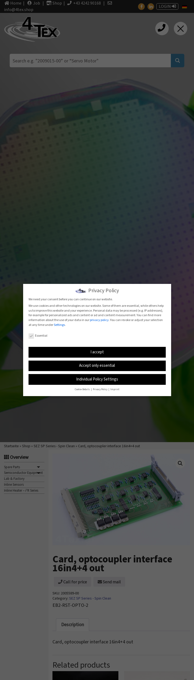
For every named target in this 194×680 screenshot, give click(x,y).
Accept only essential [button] (97, 365)
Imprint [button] (114, 389)
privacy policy (99, 320)
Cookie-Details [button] (82, 389)
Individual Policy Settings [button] (97, 379)
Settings (59, 325)
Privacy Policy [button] (100, 389)
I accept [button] (97, 352)
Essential (38, 335)
